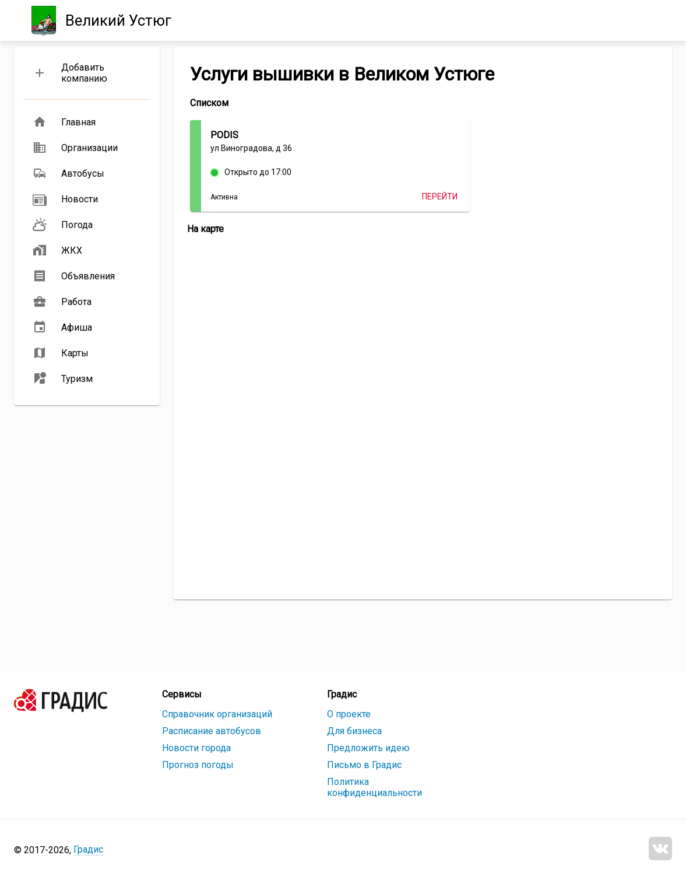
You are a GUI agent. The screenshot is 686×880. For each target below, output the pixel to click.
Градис (88, 849)
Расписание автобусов (211, 731)
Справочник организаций (217, 714)
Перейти (440, 196)
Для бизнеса (354, 731)
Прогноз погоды (198, 764)
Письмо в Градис (364, 764)
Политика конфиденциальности (374, 787)
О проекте (349, 714)
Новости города (196, 747)
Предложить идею (368, 747)
